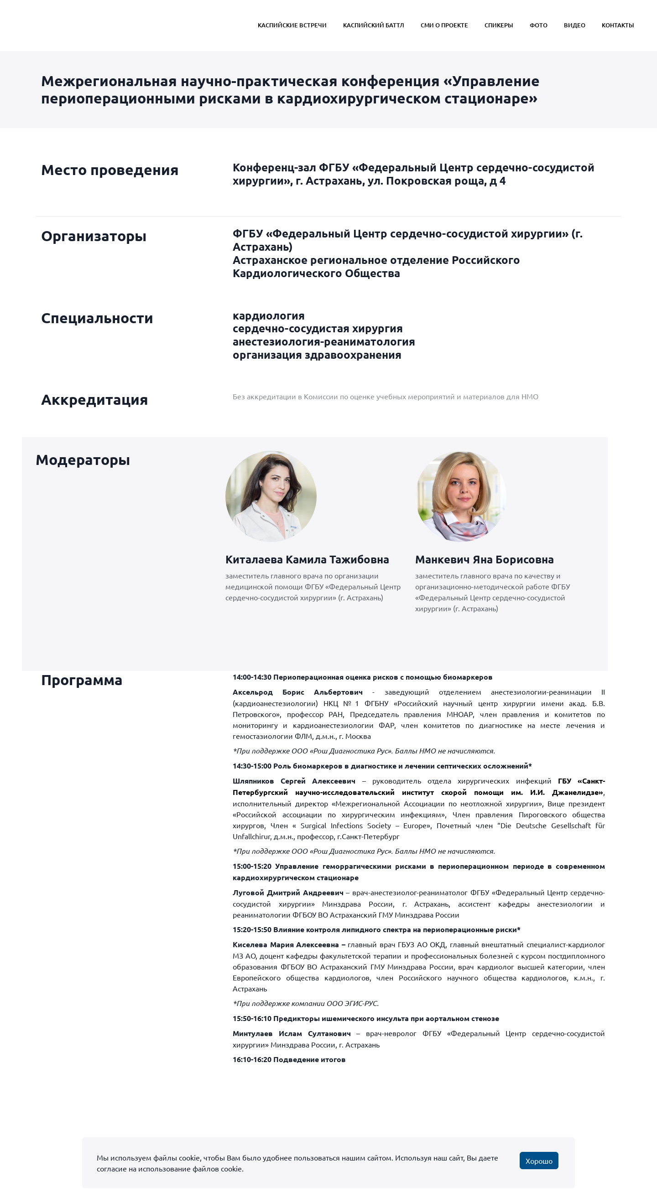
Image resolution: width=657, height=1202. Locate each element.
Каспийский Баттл (373, 25)
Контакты (618, 25)
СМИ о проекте (444, 25)
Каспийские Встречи (292, 25)
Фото (539, 25)
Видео (574, 25)
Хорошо (539, 1160)
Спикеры (499, 25)
